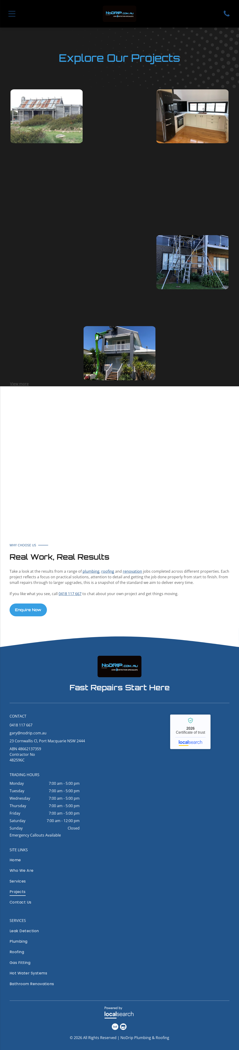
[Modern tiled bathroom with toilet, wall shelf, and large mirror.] (120, 207)
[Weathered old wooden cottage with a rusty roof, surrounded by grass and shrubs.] (47, 116)
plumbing (91, 571)
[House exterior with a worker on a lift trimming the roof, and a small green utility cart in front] (120, 353)
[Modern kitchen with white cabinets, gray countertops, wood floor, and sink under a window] (120, 280)
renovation (132, 571)
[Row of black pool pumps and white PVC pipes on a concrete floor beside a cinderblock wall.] (47, 189)
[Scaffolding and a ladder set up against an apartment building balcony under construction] (192, 262)
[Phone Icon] (226, 16)
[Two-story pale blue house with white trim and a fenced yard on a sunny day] (47, 335)
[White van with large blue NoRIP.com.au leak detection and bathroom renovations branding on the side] (95, 456)
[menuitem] (45, 861)
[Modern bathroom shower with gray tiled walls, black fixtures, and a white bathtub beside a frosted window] (192, 189)
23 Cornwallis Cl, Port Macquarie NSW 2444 (47, 740)
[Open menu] (11, 13)
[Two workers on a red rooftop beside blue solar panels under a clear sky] (120, 134)
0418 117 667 (70, 593)
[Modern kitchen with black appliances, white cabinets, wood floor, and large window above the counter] (192, 116)
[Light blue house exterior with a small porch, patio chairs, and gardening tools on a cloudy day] (192, 335)
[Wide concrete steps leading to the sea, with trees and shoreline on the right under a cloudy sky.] (47, 262)
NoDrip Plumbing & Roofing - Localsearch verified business (190, 732)
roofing (107, 571)
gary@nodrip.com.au (28, 733)
